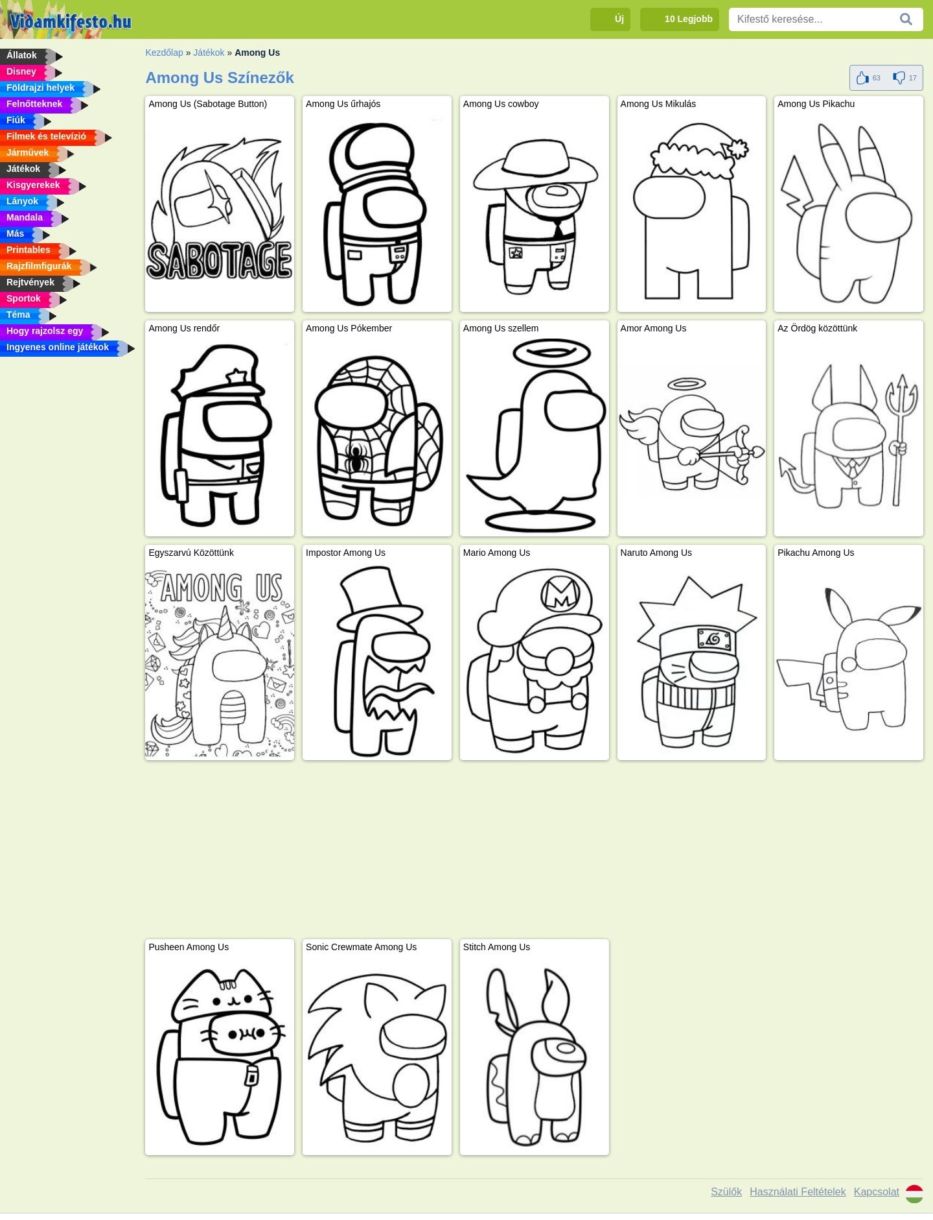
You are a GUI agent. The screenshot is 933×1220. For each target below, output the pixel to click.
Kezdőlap (164, 52)
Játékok (208, 52)
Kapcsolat (876, 1191)
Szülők (726, 1191)
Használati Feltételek (798, 1191)
